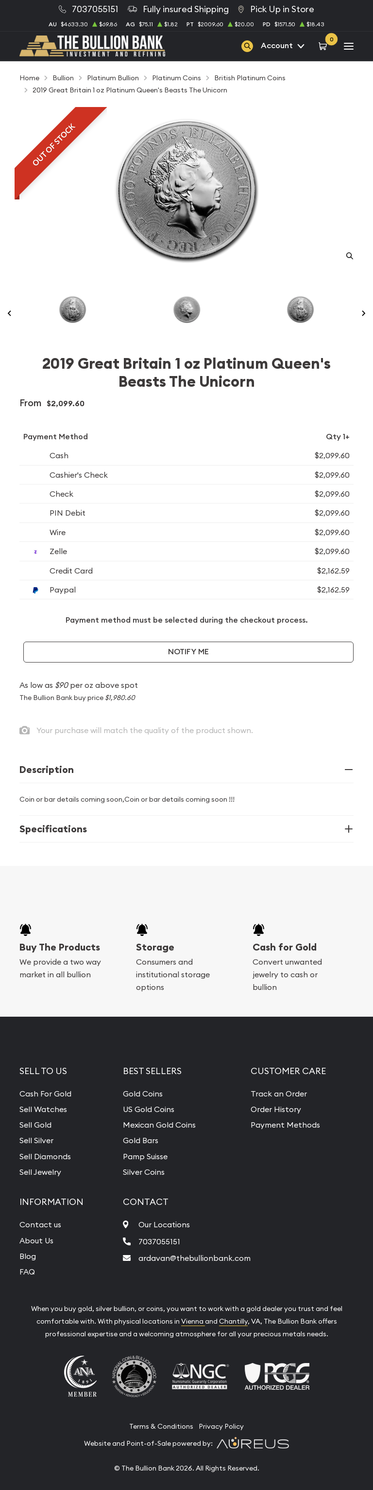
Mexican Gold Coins (159, 1125)
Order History (276, 1109)
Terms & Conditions (161, 1426)
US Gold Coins (148, 1109)
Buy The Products (59, 947)
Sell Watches (43, 1109)
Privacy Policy (221, 1426)
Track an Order (279, 1093)
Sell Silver (36, 1140)
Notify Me (188, 651)
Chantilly (233, 1321)
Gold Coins (143, 1093)
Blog (27, 1256)
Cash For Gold (45, 1093)
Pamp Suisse (145, 1156)
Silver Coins (144, 1172)
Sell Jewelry (40, 1172)
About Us (36, 1240)
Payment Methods (285, 1125)
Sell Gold (35, 1125)
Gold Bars (140, 1140)
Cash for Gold (285, 947)
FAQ (27, 1271)
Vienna (193, 1321)
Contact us (40, 1224)
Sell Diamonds (45, 1156)
